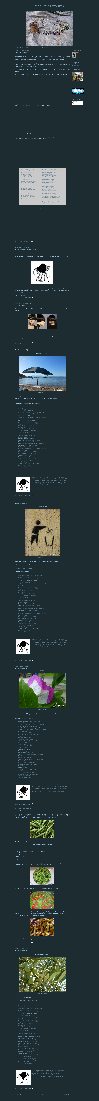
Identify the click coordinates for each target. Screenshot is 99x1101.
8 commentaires (27, 241)
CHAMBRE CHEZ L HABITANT (27, 47)
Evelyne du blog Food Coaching (26, 420)
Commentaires (76, 104)
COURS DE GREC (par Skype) (42, 47)
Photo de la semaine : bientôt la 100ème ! (26, 249)
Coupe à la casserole (20, 305)
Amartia (79, 52)
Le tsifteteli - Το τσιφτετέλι (22, 52)
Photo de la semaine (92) (21, 950)
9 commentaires (27, 942)
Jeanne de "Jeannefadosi (24, 434)
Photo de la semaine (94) (21, 503)
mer (27, 496)
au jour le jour (22, 496)
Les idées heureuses (23, 437)
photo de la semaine (33, 496)
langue (20, 343)
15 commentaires (27, 342)
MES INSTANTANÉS (49, 6)
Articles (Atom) (23, 1096)
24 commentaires (27, 495)
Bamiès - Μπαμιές (19, 810)
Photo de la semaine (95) (21, 350)
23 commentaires (27, 297)
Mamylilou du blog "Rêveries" (28, 1000)
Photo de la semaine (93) (21, 668)
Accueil (16, 47)
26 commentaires (27, 660)
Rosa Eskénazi (43, 104)
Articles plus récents (18, 1094)
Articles (75, 101)
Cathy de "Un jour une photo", (26, 410)
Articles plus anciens (66, 1094)
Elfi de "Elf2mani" (22, 419)
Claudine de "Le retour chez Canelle (27, 414)
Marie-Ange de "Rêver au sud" (26, 442)
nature (20, 804)
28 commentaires (27, 1088)
